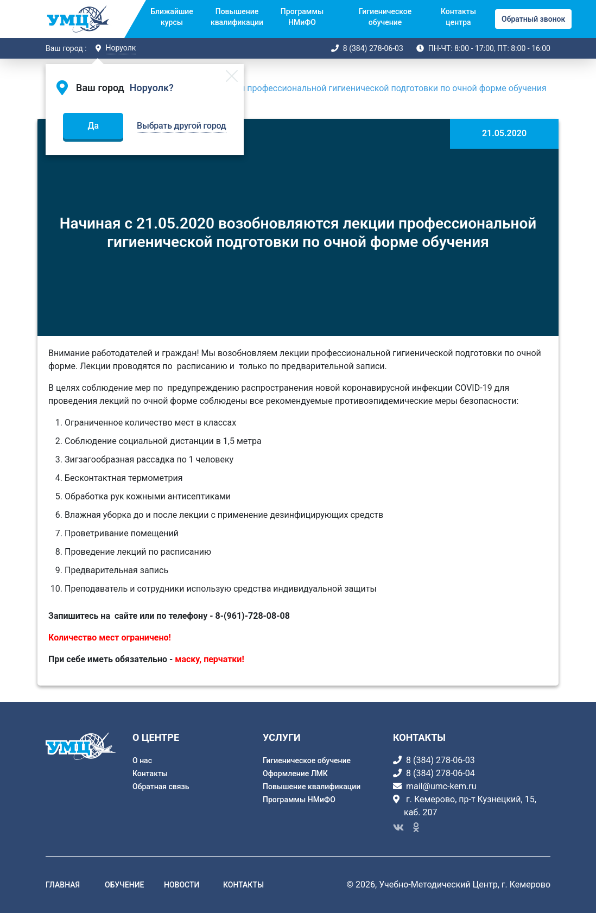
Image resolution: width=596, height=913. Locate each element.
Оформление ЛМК (295, 773)
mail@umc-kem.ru (441, 786)
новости (181, 884)
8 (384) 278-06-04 (440, 773)
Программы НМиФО (302, 17)
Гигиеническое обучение (385, 17)
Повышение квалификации (237, 17)
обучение (124, 884)
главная (63, 884)
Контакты (150, 773)
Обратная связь (160, 786)
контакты (243, 884)
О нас (142, 760)
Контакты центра (458, 17)
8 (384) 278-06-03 (373, 48)
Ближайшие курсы (171, 17)
